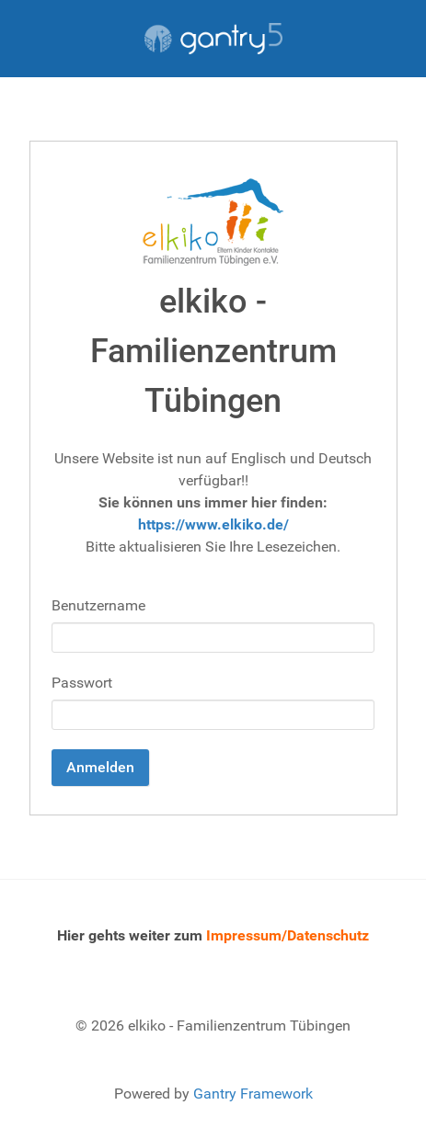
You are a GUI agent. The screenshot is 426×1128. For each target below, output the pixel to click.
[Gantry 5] (213, 38)
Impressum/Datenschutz (287, 935)
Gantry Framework (253, 1093)
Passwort (82, 682)
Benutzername (98, 605)
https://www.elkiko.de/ (213, 524)
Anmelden (100, 767)
